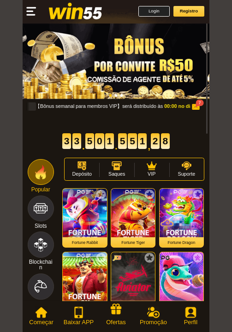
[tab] (41, 316)
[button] (153, 11)
